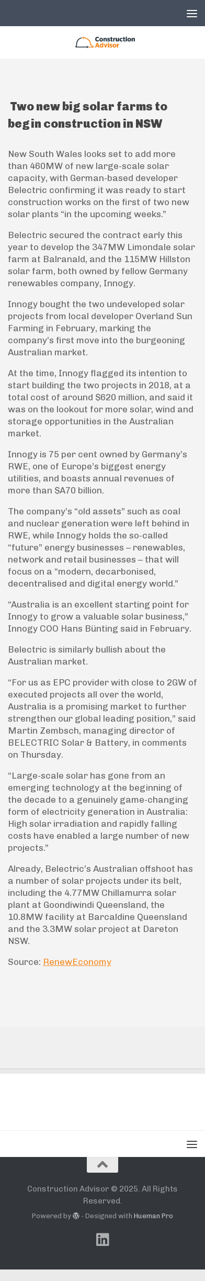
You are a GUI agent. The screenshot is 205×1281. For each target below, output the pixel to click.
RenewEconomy (77, 962)
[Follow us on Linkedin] (102, 1239)
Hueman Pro (153, 1216)
